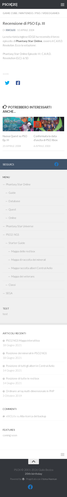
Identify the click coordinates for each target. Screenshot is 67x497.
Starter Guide (17, 242)
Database (14, 201)
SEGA (9, 293)
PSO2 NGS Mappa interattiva (23, 340)
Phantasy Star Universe (19, 226)
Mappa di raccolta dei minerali (28, 259)
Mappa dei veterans (22, 276)
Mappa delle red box (23, 251)
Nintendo (26, 13)
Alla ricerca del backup (33, 416)
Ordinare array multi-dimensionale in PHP (30, 391)
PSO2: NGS (12, 234)
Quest (12, 209)
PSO (37, 13)
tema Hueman (50, 479)
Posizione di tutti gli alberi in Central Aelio (30, 365)
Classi (12, 284)
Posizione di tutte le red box (22, 378)
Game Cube (10, 13)
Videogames (50, 13)
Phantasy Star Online (18, 184)
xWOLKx (10, 30)
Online (12, 217)
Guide (12, 192)
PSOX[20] (9, 4)
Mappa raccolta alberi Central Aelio (32, 268)
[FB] (56, 164)
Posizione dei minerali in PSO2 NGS (26, 353)
